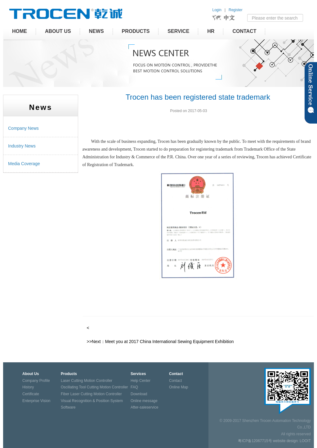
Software (68, 407)
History (28, 387)
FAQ (134, 387)
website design (285, 441)
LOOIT (305, 441)
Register (236, 10)
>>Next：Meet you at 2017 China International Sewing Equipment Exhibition (160, 341)
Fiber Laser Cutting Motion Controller (91, 394)
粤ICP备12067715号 (255, 441)
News (96, 31)
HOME (19, 31)
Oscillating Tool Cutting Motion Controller (94, 387)
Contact (244, 31)
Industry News (22, 145)
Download (139, 394)
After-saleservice (144, 407)
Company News (23, 128)
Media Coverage (24, 163)
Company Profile (36, 380)
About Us (58, 31)
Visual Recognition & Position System (92, 401)
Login (216, 10)
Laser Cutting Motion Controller (86, 380)
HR (210, 31)
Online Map (178, 387)
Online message (144, 401)
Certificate (30, 394)
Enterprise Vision (36, 401)
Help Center (140, 380)
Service (178, 31)
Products (136, 31)
